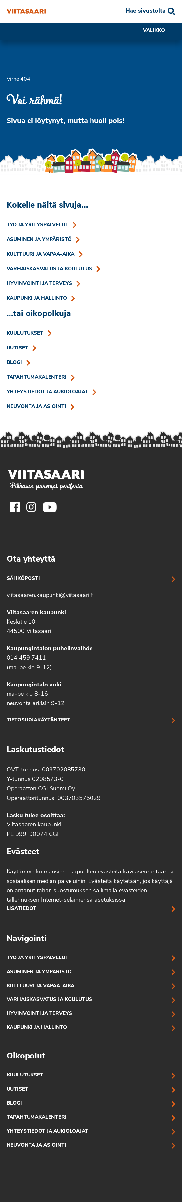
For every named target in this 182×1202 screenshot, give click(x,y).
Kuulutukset (25, 333)
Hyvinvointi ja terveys (39, 283)
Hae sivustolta (145, 11)
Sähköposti (23, 578)
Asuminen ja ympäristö (39, 239)
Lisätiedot (21, 908)
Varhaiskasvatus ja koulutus (49, 269)
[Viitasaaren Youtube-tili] (50, 507)
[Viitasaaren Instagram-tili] (31, 507)
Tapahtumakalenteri (37, 377)
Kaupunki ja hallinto (37, 298)
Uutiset (17, 348)
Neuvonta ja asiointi (36, 406)
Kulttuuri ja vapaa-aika (40, 254)
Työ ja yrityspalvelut (38, 225)
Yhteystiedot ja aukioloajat (47, 392)
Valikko (159, 31)
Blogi (14, 362)
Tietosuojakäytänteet (38, 720)
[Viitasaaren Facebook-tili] (15, 507)
